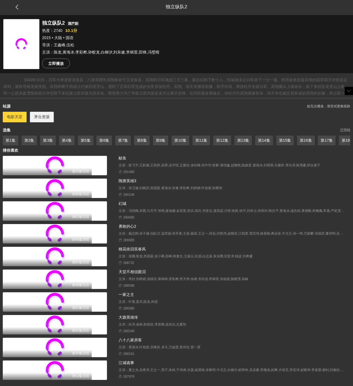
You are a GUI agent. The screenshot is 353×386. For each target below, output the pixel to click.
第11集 (201, 140)
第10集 (180, 140)
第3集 (48, 140)
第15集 (285, 140)
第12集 (222, 140)
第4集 (67, 140)
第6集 (104, 140)
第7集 (123, 140)
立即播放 (56, 63)
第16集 (306, 140)
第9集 (161, 140)
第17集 (327, 140)
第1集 (11, 140)
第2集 (29, 140)
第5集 (86, 140)
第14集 (264, 140)
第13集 (243, 140)
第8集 (142, 140)
